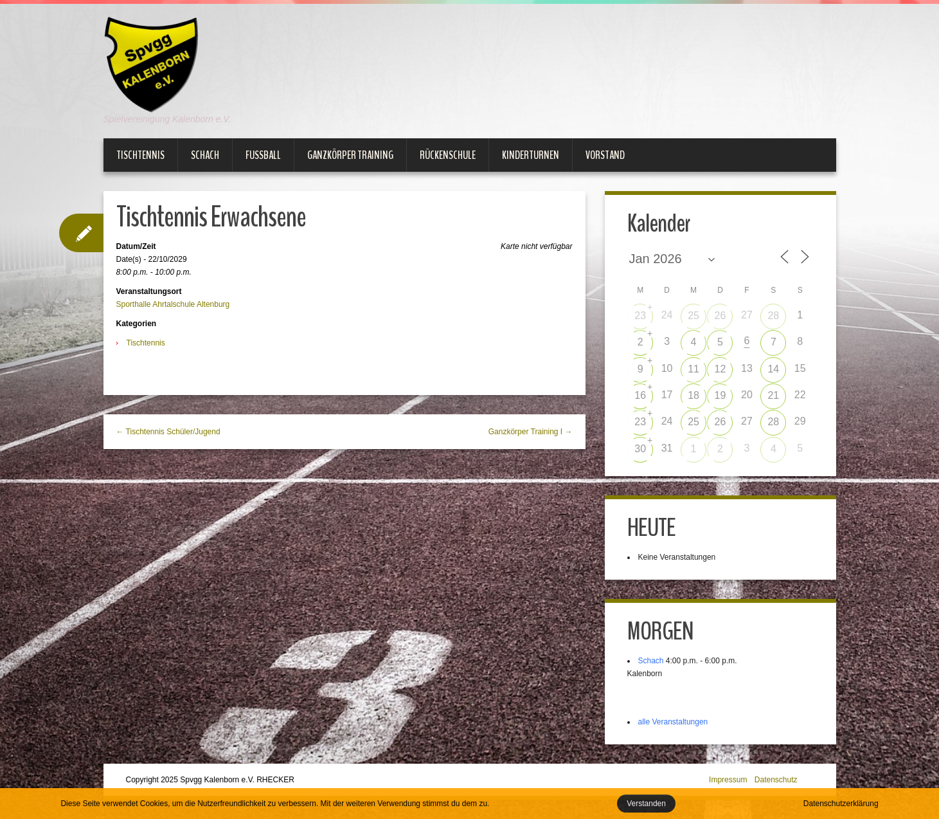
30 (640, 448)
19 (720, 395)
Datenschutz (776, 779)
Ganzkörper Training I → (530, 431)
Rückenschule (448, 155)
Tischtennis (140, 155)
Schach (205, 155)
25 (693, 315)
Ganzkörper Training (350, 155)
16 (640, 395)
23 (640, 315)
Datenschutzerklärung (841, 803)
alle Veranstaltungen (673, 721)
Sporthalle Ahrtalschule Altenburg (173, 304)
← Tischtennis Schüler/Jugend (168, 431)
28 (773, 315)
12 (720, 368)
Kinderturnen (530, 155)
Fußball (263, 155)
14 (773, 368)
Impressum (728, 779)
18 (693, 395)
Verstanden (646, 803)
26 (720, 315)
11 (693, 368)
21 (773, 395)
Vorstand (605, 155)
